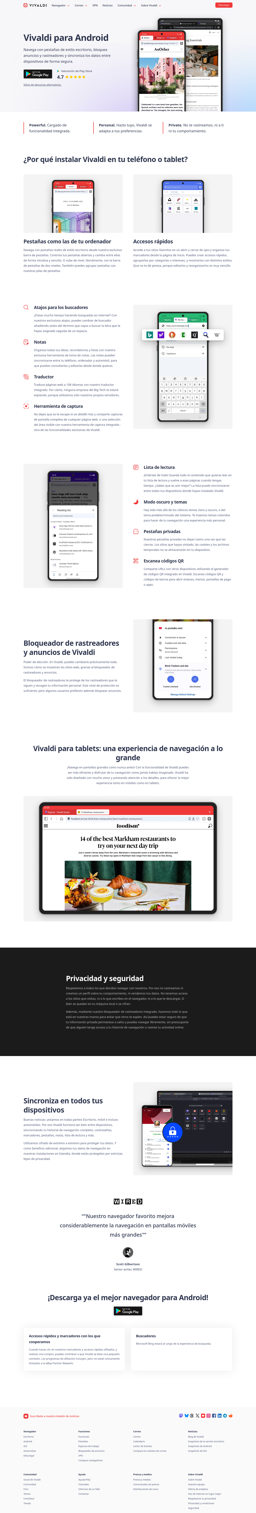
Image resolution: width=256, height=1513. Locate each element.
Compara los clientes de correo (149, 1450)
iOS (25, 1446)
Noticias (108, 5)
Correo (81, 5)
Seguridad (193, 1508)
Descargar (29, 1455)
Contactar (83, 1493)
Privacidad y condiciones (201, 1503)
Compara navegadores (90, 1460)
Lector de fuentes (142, 1446)
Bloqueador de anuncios (91, 1450)
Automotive (30, 1450)
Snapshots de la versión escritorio (206, 1441)
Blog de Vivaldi (196, 1436)
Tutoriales (83, 1484)
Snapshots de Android (200, 1446)
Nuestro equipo (196, 1484)
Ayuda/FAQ (84, 1479)
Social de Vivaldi (32, 1479)
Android (28, 1441)
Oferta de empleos (198, 1489)
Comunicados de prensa (146, 1484)
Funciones (83, 1436)
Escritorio (29, 1436)
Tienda (27, 1503)
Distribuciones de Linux (145, 1489)
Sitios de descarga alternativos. (43, 85)
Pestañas (83, 1441)
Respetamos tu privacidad (202, 1498)
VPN (95, 5)
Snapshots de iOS (197, 1450)
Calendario (139, 1441)
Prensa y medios (142, 1479)
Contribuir (29, 1498)
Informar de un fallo (89, 1489)
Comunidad (127, 5)
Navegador (61, 5)
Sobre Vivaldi (151, 5)
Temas (27, 1493)
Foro (26, 1489)
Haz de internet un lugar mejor (204, 1493)
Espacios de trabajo (88, 1446)
